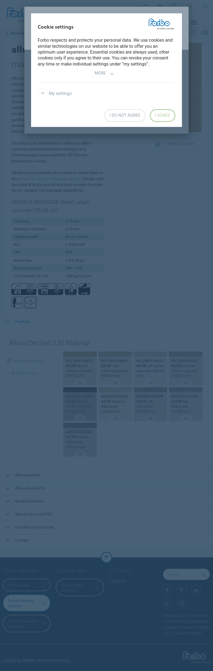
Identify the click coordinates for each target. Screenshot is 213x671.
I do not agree (125, 115)
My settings (55, 93)
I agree (162, 115)
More (104, 74)
